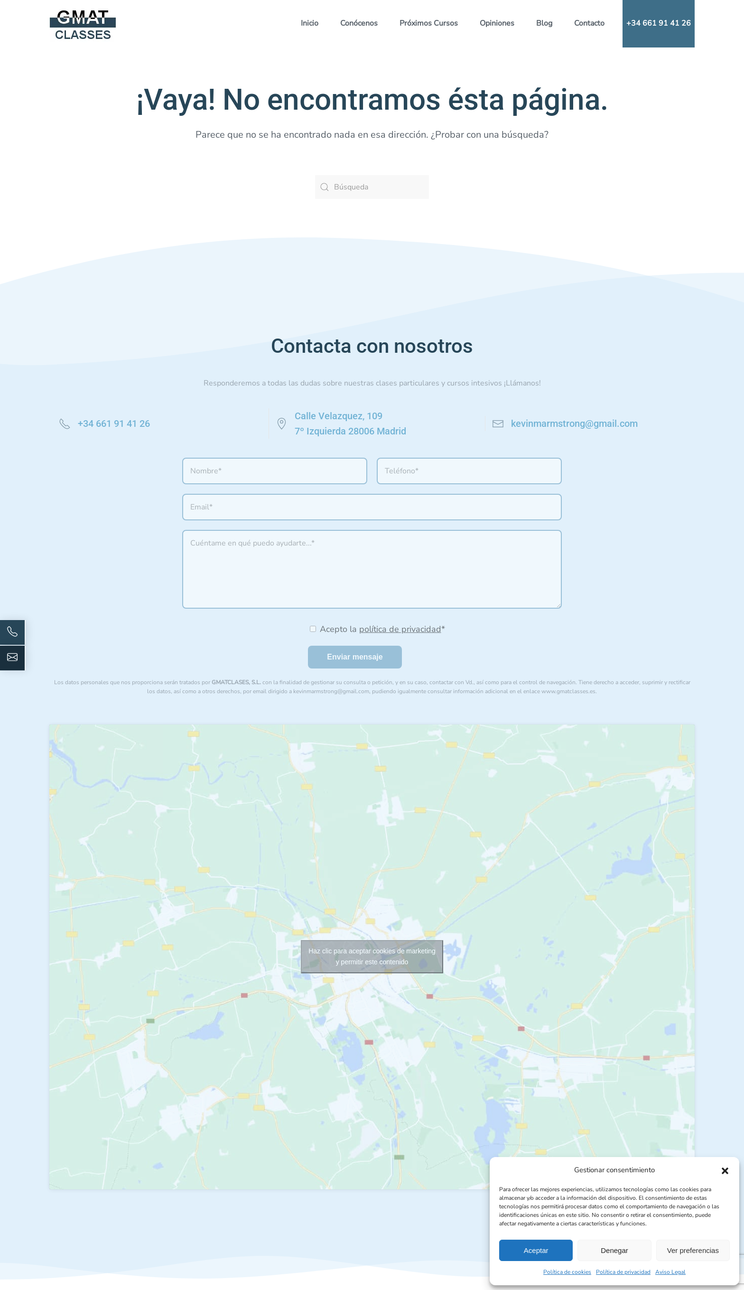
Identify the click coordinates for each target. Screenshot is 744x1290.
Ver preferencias (693, 1250)
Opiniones (497, 23)
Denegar (614, 1250)
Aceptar (536, 1250)
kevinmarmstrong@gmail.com (574, 423)
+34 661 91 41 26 (658, 23)
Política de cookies (567, 1272)
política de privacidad (400, 629)
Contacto (589, 23)
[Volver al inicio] (83, 23)
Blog (544, 23)
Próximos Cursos (429, 23)
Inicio (309, 23)
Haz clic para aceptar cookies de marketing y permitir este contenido (372, 956)
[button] (725, 1170)
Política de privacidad (623, 1272)
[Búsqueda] (372, 187)
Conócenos (359, 23)
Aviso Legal (670, 1272)
